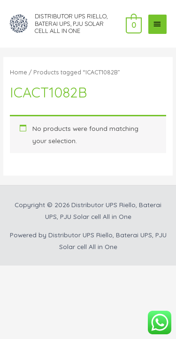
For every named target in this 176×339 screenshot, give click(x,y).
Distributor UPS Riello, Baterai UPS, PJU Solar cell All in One (71, 23)
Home (18, 72)
